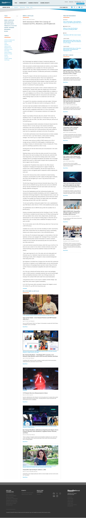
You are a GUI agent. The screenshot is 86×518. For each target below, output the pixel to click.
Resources (7, 29)
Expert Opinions (9, 27)
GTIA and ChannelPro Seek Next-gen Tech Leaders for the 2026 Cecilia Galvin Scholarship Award (72, 185)
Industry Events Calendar (27, 494)
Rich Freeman (32, 19)
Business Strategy (33, 2)
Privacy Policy (70, 501)
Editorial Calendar (10, 497)
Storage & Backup (8, 58)
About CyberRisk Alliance (11, 495)
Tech (16, 2)
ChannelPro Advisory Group (11, 500)
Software (6, 56)
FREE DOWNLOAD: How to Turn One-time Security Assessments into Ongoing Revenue (72, 49)
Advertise (71, 1)
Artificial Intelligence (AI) (9, 40)
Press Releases (8, 22)
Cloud (5, 43)
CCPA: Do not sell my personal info (72, 505)
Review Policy (70, 498)
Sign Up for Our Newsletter (11, 502)
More (31, 7)
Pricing (27, 7)
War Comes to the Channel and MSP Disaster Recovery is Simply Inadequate (72, 157)
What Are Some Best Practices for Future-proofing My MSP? (70, 29)
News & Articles (9, 20)
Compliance (16, 7)
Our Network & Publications (12, 498)
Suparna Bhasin (71, 161)
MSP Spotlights (9, 23)
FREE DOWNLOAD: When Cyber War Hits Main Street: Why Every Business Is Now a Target (72, 41)
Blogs (6, 31)
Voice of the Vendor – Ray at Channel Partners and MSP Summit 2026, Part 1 (72, 22)
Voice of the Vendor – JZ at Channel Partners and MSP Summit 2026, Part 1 (39, 318)
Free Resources (78, 1)
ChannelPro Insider (80, 3)
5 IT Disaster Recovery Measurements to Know (35, 393)
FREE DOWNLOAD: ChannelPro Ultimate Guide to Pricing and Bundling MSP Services (71, 213)
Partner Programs (8, 52)
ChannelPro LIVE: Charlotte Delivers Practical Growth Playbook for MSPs (70, 129)
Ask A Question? (9, 505)
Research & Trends (8, 53)
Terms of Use (70, 500)
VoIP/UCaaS (6, 60)
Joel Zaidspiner (32, 321)
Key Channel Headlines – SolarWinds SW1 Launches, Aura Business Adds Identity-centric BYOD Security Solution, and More (40, 355)
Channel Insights (44, 2)
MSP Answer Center (8, 49)
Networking (6, 50)
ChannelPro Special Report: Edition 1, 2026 (34, 469)
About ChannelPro (10, 494)
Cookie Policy (70, 503)
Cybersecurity (23, 2)
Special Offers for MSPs (11, 503)
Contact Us (70, 497)
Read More (25, 326)
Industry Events (7, 46)
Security (6, 55)
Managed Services (8, 47)
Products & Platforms (11, 25)
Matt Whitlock (31, 358)
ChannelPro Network (33, 471)
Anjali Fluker (72, 188)
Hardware (6, 44)
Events (66, 1)
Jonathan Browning (72, 132)
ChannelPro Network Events (27, 492)
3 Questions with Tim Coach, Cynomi (72, 35)
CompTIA (31, 395)
